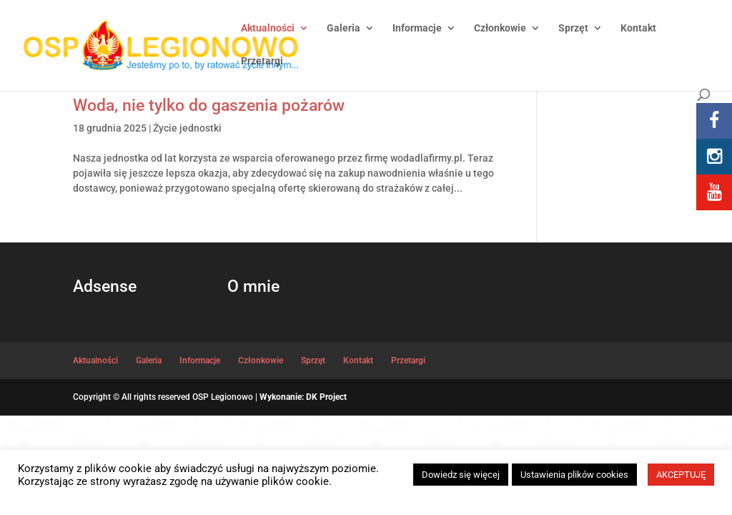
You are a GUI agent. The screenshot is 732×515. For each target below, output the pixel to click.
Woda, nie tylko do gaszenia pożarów (209, 105)
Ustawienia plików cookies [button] (574, 474)
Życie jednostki (187, 128)
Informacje (417, 28)
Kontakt (638, 28)
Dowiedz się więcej (461, 474)
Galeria (343, 28)
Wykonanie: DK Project (303, 397)
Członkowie (500, 28)
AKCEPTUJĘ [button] (681, 474)
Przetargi (262, 61)
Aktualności (268, 28)
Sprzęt (573, 28)
